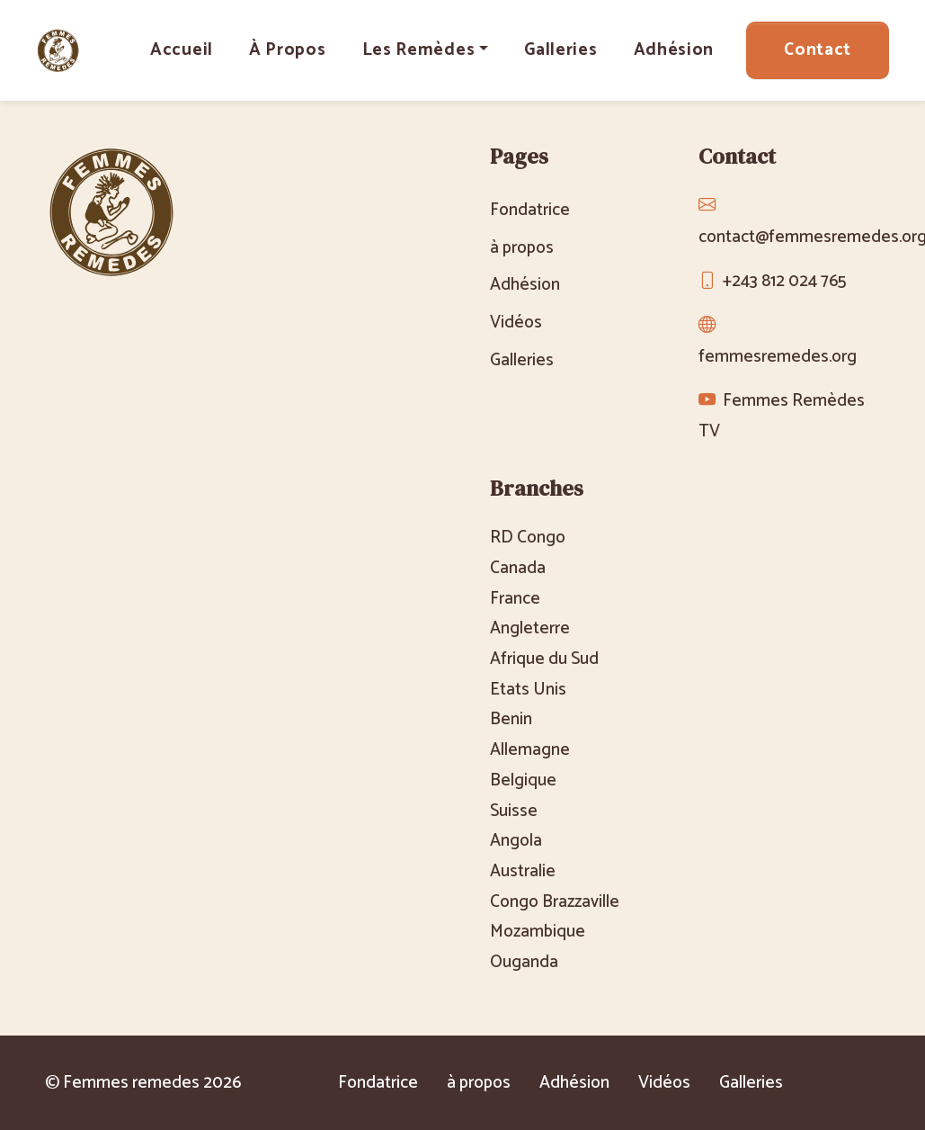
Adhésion (674, 50)
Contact (817, 50)
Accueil (181, 50)
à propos (287, 50)
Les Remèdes (419, 50)
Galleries (560, 50)
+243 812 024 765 (784, 281)
